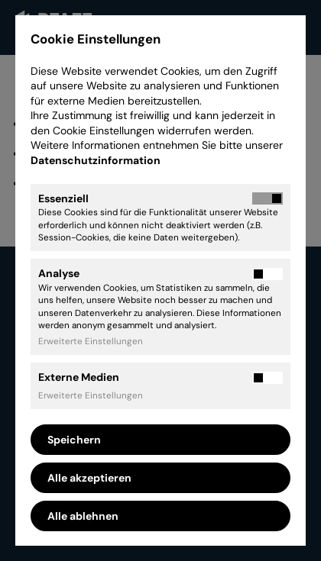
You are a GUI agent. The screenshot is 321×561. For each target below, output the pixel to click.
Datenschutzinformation (97, 160)
